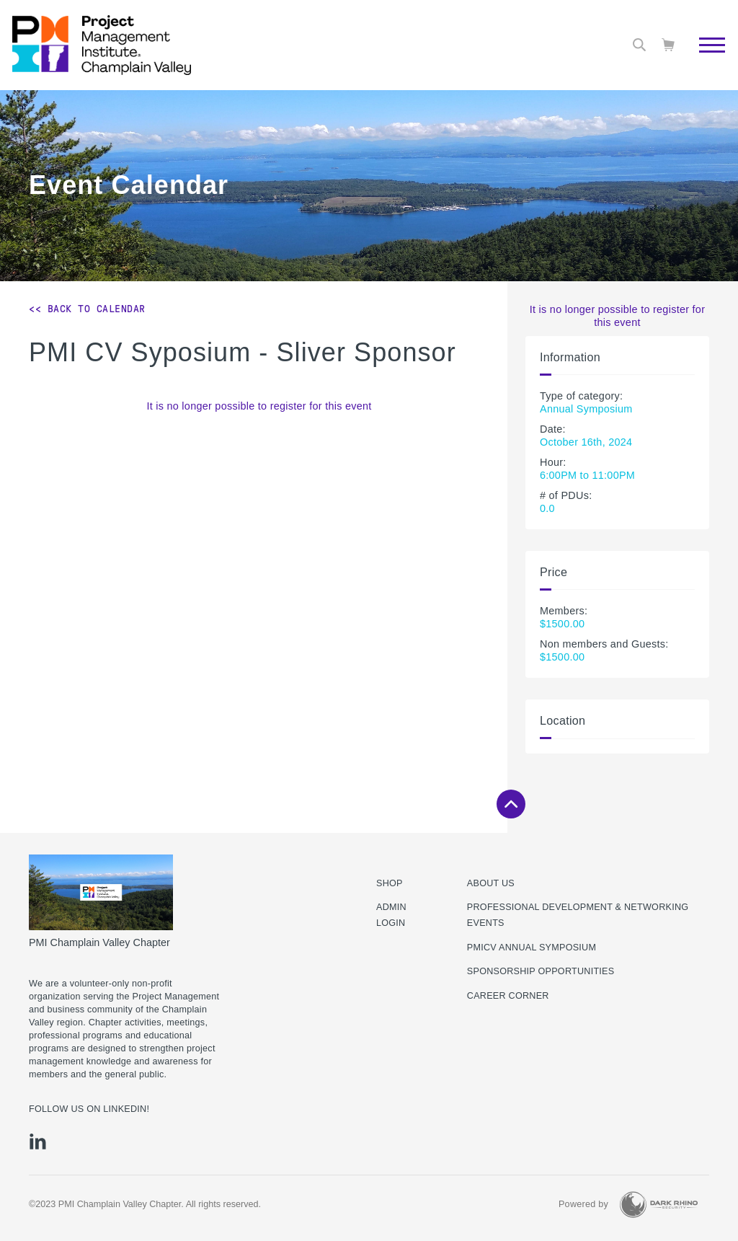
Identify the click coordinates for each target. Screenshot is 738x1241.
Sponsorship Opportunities (541, 971)
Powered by (583, 1204)
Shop (389, 883)
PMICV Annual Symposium (531, 947)
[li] (38, 1141)
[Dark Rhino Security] (659, 1204)
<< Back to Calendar (87, 308)
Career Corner (508, 996)
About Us (491, 883)
